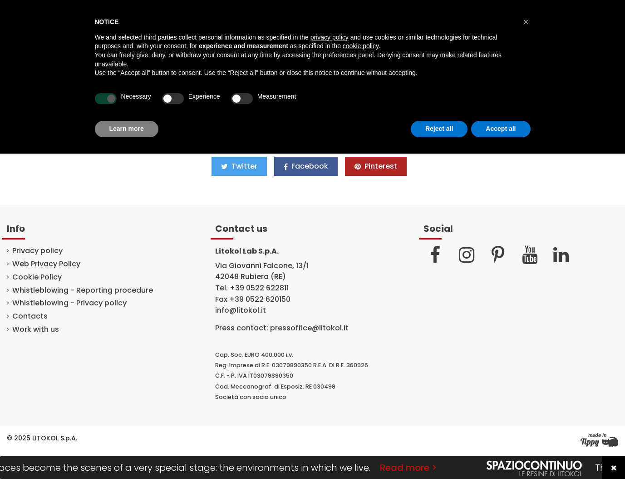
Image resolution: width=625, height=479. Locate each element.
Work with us (35, 329)
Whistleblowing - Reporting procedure (82, 290)
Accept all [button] (501, 128)
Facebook (306, 166)
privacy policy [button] (329, 37)
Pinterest (375, 166)
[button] (526, 22)
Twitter (239, 166)
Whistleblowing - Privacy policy (69, 303)
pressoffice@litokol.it (309, 328)
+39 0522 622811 (259, 288)
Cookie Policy (37, 277)
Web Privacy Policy (46, 264)
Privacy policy (37, 251)
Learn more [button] (126, 128)
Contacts (30, 316)
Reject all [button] (439, 128)
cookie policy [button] (361, 46)
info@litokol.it (240, 310)
